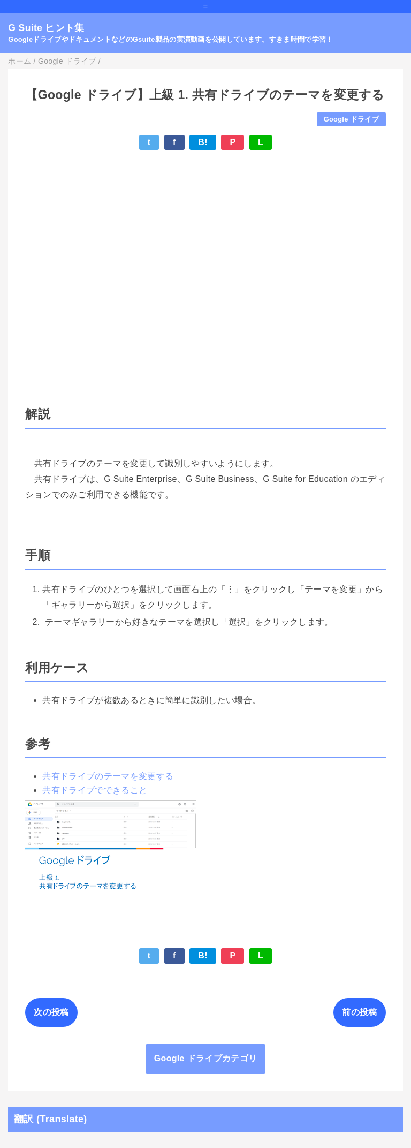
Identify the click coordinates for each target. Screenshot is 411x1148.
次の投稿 (51, 1012)
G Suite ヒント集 (46, 27)
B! (203, 142)
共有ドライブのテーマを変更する (107, 776)
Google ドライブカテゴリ (205, 1058)
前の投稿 (359, 1012)
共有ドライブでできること (94, 790)
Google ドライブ (351, 119)
